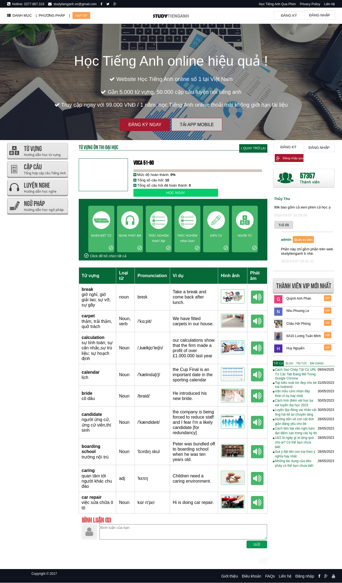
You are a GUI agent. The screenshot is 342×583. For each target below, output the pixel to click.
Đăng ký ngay (145, 124)
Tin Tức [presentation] (301, 363)
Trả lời (284, 225)
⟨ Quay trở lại (253, 148)
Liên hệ (329, 4)
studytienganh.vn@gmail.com (74, 4)
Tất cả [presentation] (278, 363)
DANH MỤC (19, 15)
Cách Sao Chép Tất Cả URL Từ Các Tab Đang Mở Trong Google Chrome (295, 374)
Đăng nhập (319, 15)
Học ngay (175, 193)
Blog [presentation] (289, 363)
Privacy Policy (310, 4)
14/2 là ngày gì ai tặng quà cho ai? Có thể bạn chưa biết (294, 442)
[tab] (278, 363)
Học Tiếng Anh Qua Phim (277, 4)
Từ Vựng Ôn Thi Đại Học (98, 146)
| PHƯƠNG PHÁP (50, 15)
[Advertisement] (37, 298)
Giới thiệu (229, 576)
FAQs (270, 576)
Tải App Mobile (197, 124)
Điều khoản (251, 576)
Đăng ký (289, 15)
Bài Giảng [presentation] (317, 363)
